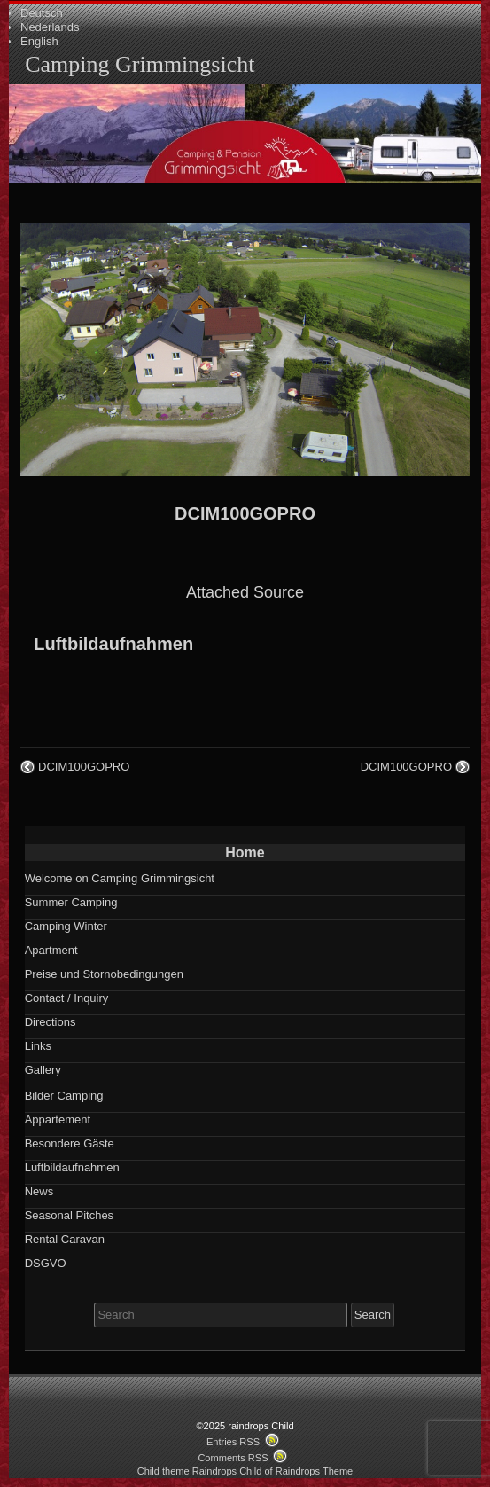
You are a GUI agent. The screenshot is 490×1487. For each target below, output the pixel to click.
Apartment (51, 950)
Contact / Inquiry (67, 998)
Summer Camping (71, 902)
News (39, 1191)
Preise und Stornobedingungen (104, 974)
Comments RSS (233, 1457)
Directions (50, 1022)
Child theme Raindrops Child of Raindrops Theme (245, 1471)
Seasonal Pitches (69, 1215)
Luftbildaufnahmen (113, 643)
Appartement (57, 1119)
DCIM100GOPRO (245, 513)
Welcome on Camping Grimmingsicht (119, 878)
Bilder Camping (64, 1095)
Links (38, 1046)
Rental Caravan (65, 1239)
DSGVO (45, 1263)
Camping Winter (66, 926)
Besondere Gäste (69, 1143)
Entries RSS (233, 1441)
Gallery (43, 1069)
